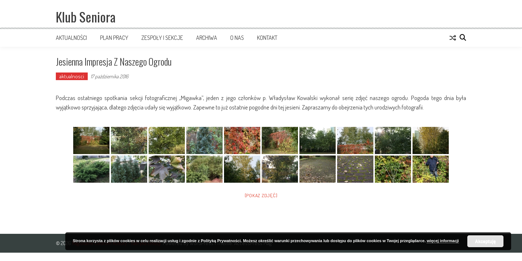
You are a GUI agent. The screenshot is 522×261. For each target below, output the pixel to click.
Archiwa (206, 37)
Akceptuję (485, 241)
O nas (237, 37)
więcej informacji (443, 241)
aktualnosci (71, 76)
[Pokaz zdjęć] (261, 195)
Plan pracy (114, 37)
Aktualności (71, 37)
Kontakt (267, 37)
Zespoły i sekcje (162, 37)
